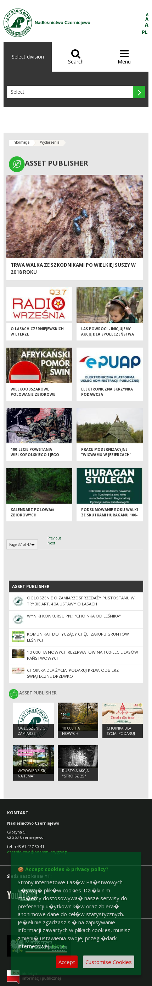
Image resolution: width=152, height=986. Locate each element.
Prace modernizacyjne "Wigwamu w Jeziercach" (106, 452)
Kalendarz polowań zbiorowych (32, 512)
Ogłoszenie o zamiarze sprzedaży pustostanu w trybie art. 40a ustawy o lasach (81, 600)
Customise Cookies (108, 961)
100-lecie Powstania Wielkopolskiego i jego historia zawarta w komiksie (35, 457)
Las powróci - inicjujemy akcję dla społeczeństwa (107, 331)
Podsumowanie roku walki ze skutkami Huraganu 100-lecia (109, 514)
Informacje (20, 142)
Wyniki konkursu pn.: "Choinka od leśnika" (74, 616)
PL (145, 32)
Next (51, 543)
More (58, 945)
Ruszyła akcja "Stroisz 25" (75, 773)
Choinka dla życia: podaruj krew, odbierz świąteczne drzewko (73, 673)
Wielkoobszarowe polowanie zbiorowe (33, 392)
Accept (66, 961)
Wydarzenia (50, 142)
